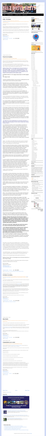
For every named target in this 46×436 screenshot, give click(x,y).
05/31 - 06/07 (35, 109)
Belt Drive (37, 18)
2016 (33, 61)
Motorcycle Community (16, 271)
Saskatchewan (34, 159)
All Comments (34, 179)
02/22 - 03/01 (35, 125)
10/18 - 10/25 (35, 87)
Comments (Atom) (8, 392)
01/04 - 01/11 (35, 133)
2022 (33, 55)
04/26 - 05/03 (35, 115)
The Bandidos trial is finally (6, 21)
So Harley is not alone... (36, 83)
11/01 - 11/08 (35, 79)
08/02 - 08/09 (35, 99)
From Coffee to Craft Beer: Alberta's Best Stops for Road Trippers (37, 187)
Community (6, 39)
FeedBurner (38, 199)
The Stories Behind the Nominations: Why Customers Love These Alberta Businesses (37, 185)
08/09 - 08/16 (35, 98)
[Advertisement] (16, 47)
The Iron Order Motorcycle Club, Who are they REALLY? (14, 418)
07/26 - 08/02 (35, 100)
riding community (21, 271)
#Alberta (33, 140)
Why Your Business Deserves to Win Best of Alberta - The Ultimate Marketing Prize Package (37, 191)
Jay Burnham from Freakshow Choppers (16, 345)
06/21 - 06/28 (35, 106)
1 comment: (10, 373)
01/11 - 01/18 (35, 132)
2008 (33, 134)
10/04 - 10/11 (35, 89)
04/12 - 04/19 (35, 117)
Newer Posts (5, 390)
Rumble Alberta (10, 14)
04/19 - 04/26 (35, 116)
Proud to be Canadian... (8, 56)
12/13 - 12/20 (35, 72)
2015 (33, 62)
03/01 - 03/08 (35, 124)
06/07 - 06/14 (35, 108)
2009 (33, 69)
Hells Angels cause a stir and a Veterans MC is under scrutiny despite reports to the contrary (15, 415)
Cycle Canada (19, 283)
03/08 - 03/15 (35, 123)
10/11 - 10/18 (35, 88)
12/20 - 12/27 (35, 71)
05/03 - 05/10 (35, 114)
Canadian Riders (7, 271)
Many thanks (5, 319)
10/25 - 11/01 (35, 80)
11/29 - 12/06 (35, 74)
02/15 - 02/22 (35, 126)
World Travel (25, 14)
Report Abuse (33, 161)
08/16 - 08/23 (35, 97)
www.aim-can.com (5, 298)
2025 (33, 54)
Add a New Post (33, 164)
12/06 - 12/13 (35, 73)
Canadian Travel (18, 14)
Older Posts (27, 390)
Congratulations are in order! (9, 342)
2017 (33, 60)
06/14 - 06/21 (35, 107)
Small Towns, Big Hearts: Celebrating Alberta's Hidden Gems (37, 189)
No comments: (11, 38)
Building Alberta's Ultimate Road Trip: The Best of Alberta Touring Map (14, 395)
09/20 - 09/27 (35, 91)
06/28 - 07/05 (35, 105)
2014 (33, 63)
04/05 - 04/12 (35, 118)
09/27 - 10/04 (35, 90)
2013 (33, 64)
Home (4, 14)
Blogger (31, 433)
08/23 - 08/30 (35, 96)
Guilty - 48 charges (7, 19)
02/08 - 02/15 (35, 127)
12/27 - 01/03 (35, 70)
